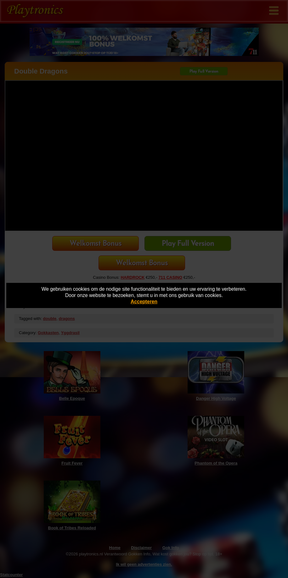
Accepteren (144, 301)
